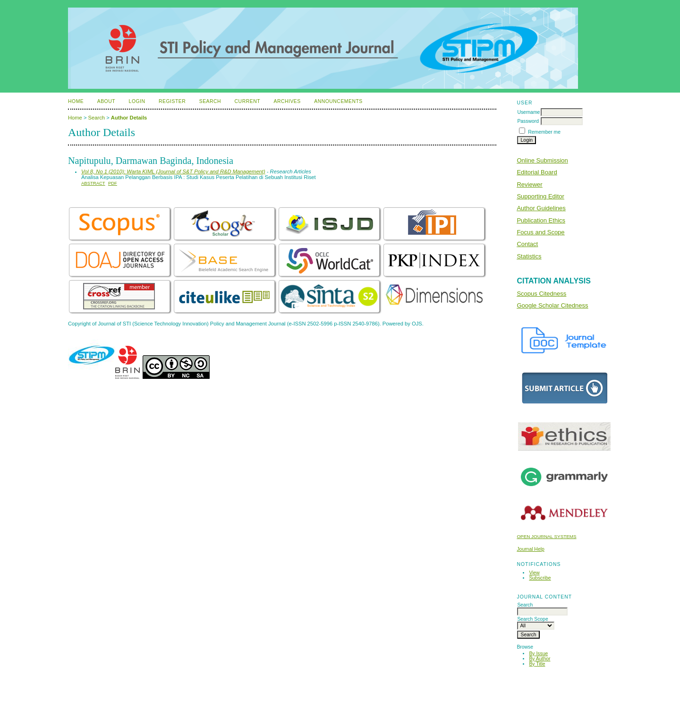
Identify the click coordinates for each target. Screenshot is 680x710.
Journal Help (530, 549)
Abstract (93, 183)
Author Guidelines (541, 208)
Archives (286, 101)
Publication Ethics (541, 220)
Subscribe (540, 578)
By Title (537, 664)
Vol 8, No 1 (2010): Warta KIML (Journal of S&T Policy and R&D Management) (173, 171)
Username (528, 112)
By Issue (538, 653)
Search (210, 101)
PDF (112, 183)
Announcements (338, 101)
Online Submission (542, 160)
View (534, 572)
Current (247, 101)
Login (137, 101)
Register (172, 101)
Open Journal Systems (546, 536)
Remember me (544, 132)
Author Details (129, 117)
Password (528, 121)
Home (76, 101)
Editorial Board (537, 172)
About (106, 101)
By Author (539, 658)
